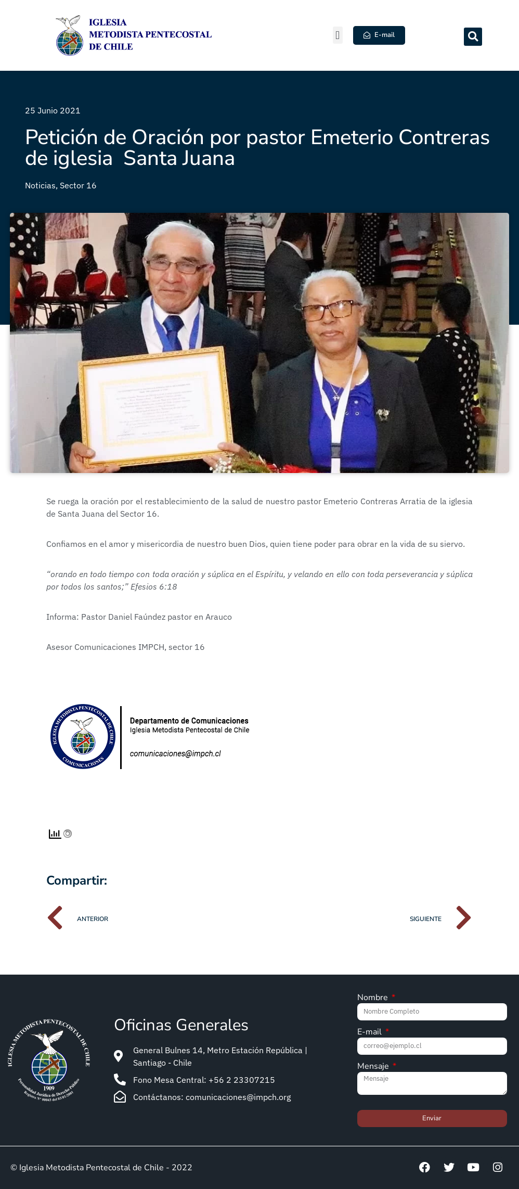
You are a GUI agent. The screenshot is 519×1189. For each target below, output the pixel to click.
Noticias (40, 185)
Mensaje (374, 1067)
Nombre (373, 998)
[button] (338, 35)
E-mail (370, 1033)
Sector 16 (78, 185)
